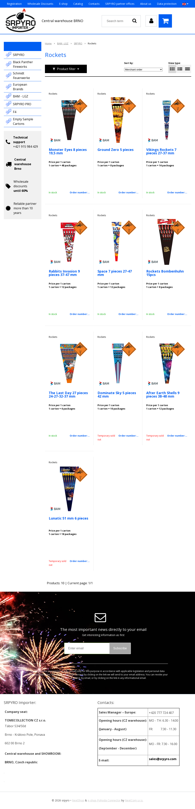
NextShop (78, 800)
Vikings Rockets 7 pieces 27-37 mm (161, 151)
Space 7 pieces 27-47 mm (115, 273)
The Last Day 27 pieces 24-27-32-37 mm (68, 395)
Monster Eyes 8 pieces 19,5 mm (68, 151)
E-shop (63, 4)
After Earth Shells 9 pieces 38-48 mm (162, 395)
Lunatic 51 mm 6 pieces (68, 518)
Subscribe (120, 648)
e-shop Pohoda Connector (104, 800)
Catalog (78, 4)
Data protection (167, 4)
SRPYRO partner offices (119, 4)
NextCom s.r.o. (134, 800)
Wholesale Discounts (40, 4)
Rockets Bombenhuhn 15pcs (165, 273)
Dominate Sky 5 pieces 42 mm (117, 395)
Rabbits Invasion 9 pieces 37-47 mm (64, 273)
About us (145, 4)
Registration (14, 4)
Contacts (94, 4)
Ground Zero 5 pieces (115, 149)
